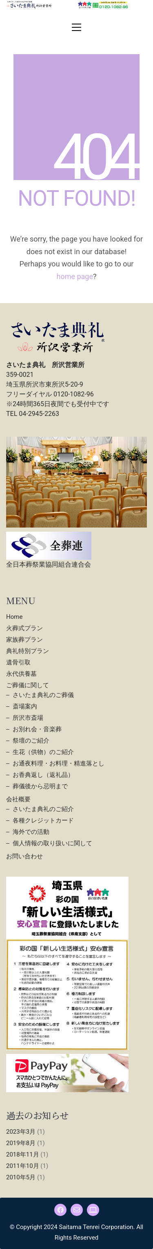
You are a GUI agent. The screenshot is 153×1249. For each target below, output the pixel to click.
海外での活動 (31, 832)
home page (74, 276)
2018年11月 (22, 1154)
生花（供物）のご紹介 (43, 752)
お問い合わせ (24, 856)
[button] (76, 27)
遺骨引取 (18, 662)
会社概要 (18, 799)
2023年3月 (20, 1131)
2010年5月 (20, 1177)
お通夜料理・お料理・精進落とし (58, 763)
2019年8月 (20, 1143)
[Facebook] (60, 1210)
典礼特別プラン (27, 651)
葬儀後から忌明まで (40, 786)
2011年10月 (22, 1166)
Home (14, 616)
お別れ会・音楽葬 (37, 729)
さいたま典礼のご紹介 (43, 809)
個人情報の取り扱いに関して (52, 843)
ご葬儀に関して (27, 685)
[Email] (77, 1210)
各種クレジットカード (43, 820)
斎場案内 (25, 706)
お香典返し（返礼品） (43, 774)
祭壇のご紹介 (31, 740)
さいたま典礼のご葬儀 (43, 695)
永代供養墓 (21, 673)
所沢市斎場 (28, 717)
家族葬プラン (24, 639)
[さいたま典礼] (93, 1210)
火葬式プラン (24, 628)
